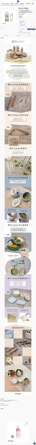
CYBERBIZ (17, 443)
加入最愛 (20, 31)
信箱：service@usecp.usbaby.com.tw (20, 437)
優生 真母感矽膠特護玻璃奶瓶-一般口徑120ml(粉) (7, 426)
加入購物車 (22, 29)
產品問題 (2, 438)
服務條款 (2, 437)
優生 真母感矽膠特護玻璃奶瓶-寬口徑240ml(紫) (18, 426)
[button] (16, 17)
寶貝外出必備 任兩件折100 (22, 22)
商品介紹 (6, 35)
